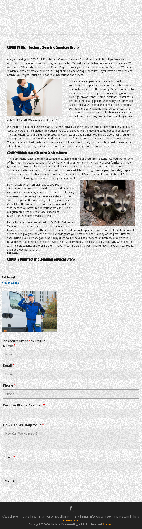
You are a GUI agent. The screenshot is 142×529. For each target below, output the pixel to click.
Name (9, 345)
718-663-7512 (71, 520)
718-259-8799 (10, 283)
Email (9, 365)
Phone (9, 385)
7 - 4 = (9, 457)
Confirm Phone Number (24, 405)
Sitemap (107, 524)
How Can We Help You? (23, 425)
